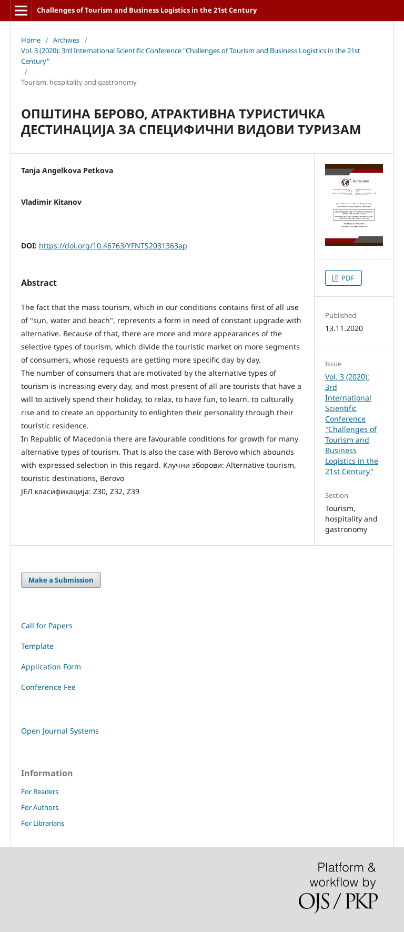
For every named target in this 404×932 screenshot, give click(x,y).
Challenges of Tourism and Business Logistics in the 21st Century (147, 10)
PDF (347, 278)
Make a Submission (61, 580)
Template (37, 646)
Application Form (51, 667)
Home (31, 40)
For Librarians (42, 823)
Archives (66, 40)
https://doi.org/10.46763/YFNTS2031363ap (113, 245)
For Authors (39, 807)
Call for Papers (47, 625)
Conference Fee (48, 687)
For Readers (39, 791)
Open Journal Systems (60, 731)
